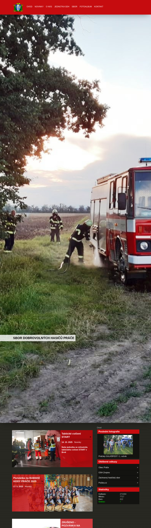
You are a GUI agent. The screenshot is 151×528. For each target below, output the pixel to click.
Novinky (39, 7)
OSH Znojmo (104, 473)
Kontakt (98, 7)
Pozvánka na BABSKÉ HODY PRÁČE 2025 (26, 480)
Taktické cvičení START (71, 435)
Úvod (29, 7)
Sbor (74, 7)
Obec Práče (103, 467)
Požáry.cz (102, 483)
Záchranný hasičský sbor (109, 478)
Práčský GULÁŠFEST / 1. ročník (112, 456)
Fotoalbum (86, 7)
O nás (49, 7)
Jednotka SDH (61, 7)
